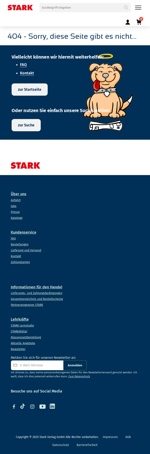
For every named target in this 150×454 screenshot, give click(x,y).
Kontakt (27, 73)
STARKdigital (19, 331)
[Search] (125, 7)
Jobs (13, 206)
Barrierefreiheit (87, 445)
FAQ (23, 64)
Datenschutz (60, 445)
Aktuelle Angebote (23, 343)
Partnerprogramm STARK (27, 305)
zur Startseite (29, 89)
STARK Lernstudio (22, 325)
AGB (128, 437)
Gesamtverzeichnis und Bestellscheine (37, 299)
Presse (15, 212)
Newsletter (18, 349)
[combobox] (85, 7)
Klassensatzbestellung (26, 337)
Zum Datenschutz (79, 376)
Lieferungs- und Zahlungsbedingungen (36, 293)
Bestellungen (19, 244)
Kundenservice (23, 232)
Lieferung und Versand (26, 250)
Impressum (110, 437)
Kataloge (17, 218)
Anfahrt (16, 200)
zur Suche (26, 125)
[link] (127, 19)
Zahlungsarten (20, 262)
